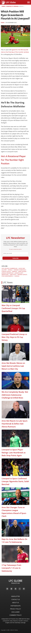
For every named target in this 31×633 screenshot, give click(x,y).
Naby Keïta (13, 274)
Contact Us (15, 599)
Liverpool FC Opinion (12, 6)
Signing (16, 276)
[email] (15, 253)
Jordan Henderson (7, 273)
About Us (15, 603)
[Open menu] (28, 2)
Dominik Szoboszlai (20, 270)
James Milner (22, 271)
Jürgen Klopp (19, 273)
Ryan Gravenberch (7, 276)
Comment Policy (15, 615)
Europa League (6, 271)
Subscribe (15, 258)
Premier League (22, 274)
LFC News (8, 282)
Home (3, 6)
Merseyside (5, 274)
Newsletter (15, 596)
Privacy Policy (15, 609)
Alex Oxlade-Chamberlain (9, 268)
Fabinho (14, 271)
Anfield (10, 270)
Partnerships (16, 606)
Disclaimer (15, 612)
